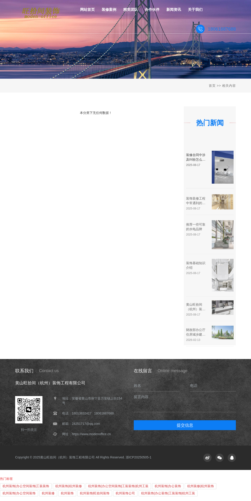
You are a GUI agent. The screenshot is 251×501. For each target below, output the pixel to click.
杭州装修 (48, 493)
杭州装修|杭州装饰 (200, 486)
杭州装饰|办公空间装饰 (19, 493)
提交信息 (185, 425)
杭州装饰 (67, 493)
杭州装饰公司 (125, 493)
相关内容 (229, 85)
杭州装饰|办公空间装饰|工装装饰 (26, 486)
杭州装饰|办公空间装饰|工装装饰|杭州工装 (118, 486)
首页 (212, 85)
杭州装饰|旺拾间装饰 (95, 493)
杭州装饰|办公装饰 (168, 486)
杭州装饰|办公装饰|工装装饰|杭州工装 (168, 493)
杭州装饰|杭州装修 (68, 486)
